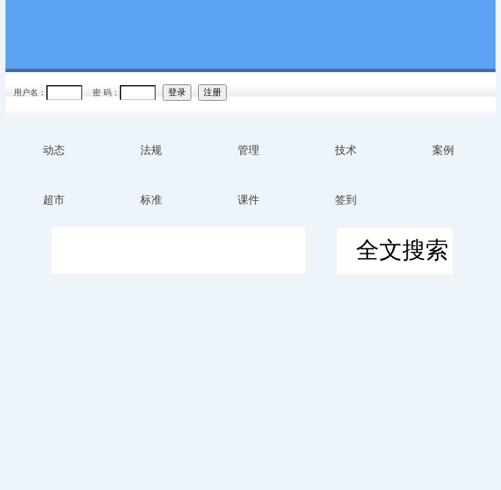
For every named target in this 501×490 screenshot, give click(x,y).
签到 (346, 200)
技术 (346, 150)
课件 (248, 200)
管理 (248, 150)
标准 (151, 200)
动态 (54, 150)
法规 (151, 150)
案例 (443, 150)
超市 (54, 200)
